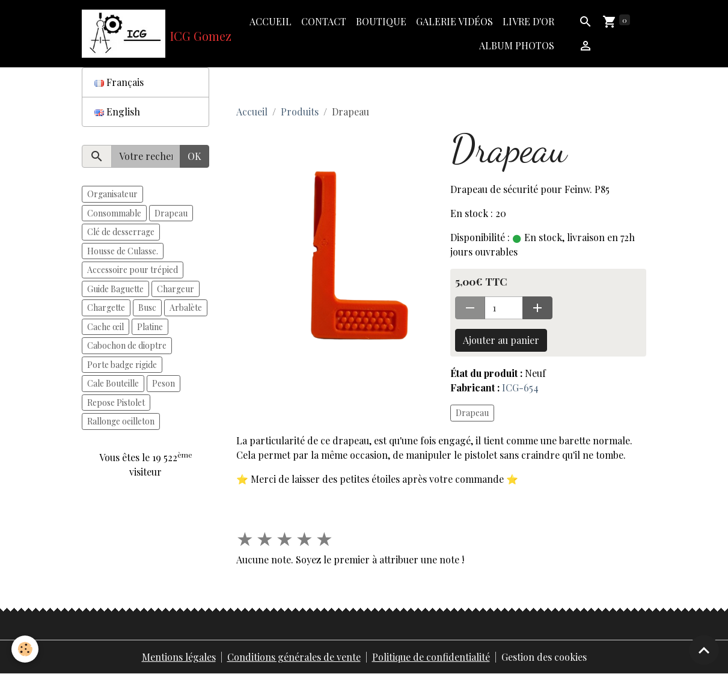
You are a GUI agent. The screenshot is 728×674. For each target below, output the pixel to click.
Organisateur (112, 194)
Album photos (516, 45)
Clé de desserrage (120, 231)
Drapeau (472, 412)
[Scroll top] (704, 650)
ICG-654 (520, 387)
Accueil (270, 21)
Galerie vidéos (454, 21)
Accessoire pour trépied (132, 269)
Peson (163, 383)
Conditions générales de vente (294, 657)
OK (194, 156)
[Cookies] (25, 649)
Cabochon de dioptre (127, 345)
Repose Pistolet (116, 402)
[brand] (146, 34)
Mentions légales (179, 657)
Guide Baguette (115, 289)
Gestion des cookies (544, 657)
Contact (323, 21)
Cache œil (105, 326)
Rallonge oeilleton (120, 421)
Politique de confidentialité (431, 657)
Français (119, 82)
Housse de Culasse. (122, 251)
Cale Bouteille (113, 383)
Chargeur (175, 289)
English (117, 111)
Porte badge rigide (122, 364)
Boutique (381, 21)
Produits (300, 111)
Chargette (106, 307)
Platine (150, 326)
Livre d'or (528, 21)
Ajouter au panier (501, 340)
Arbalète (186, 307)
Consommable (114, 213)
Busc (147, 307)
